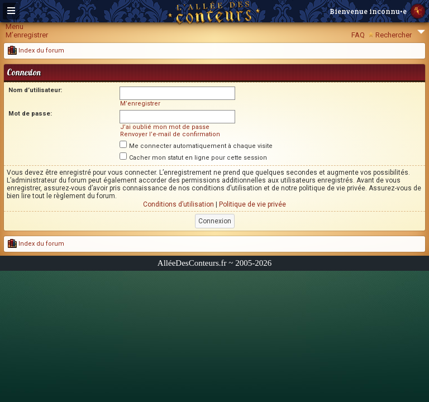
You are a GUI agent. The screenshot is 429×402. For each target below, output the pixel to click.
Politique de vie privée (252, 204)
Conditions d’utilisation (178, 204)
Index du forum (36, 50)
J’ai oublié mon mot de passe (164, 127)
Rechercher (393, 35)
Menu (14, 26)
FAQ (358, 35)
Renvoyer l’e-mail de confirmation (170, 134)
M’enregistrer (27, 35)
